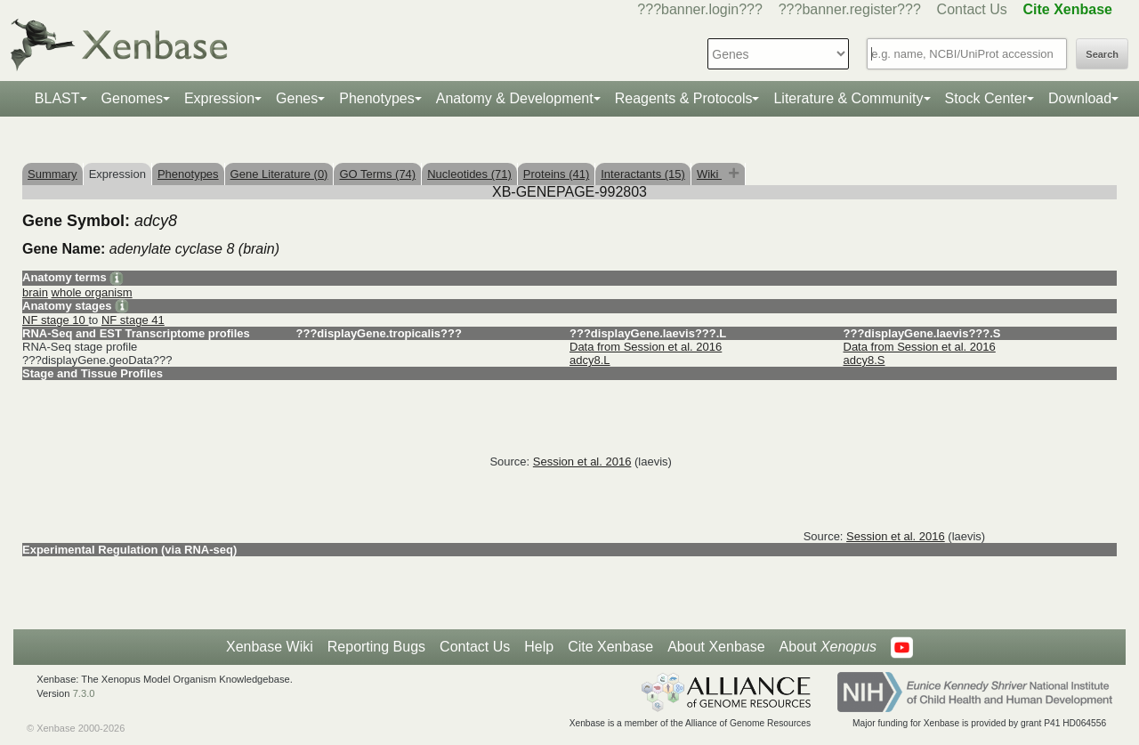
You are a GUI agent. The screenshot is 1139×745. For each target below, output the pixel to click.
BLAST (57, 98)
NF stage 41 (133, 320)
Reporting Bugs (376, 646)
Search (1102, 54)
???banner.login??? (700, 9)
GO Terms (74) (377, 174)
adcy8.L (590, 360)
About (828, 647)
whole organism (92, 292)
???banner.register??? (850, 9)
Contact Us (972, 9)
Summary (52, 174)
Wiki (709, 174)
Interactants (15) (643, 174)
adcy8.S (864, 360)
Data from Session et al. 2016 (646, 346)
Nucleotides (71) (469, 174)
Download (1079, 98)
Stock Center (986, 98)
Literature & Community (848, 98)
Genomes (132, 98)
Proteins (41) (556, 174)
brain (35, 292)
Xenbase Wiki (269, 646)
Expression (219, 98)
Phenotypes (377, 98)
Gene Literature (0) (279, 174)
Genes (297, 98)
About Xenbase (715, 646)
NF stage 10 (55, 320)
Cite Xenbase (610, 646)
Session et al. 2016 (582, 461)
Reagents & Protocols (684, 98)
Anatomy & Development (515, 98)
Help (538, 646)
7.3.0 (84, 693)
